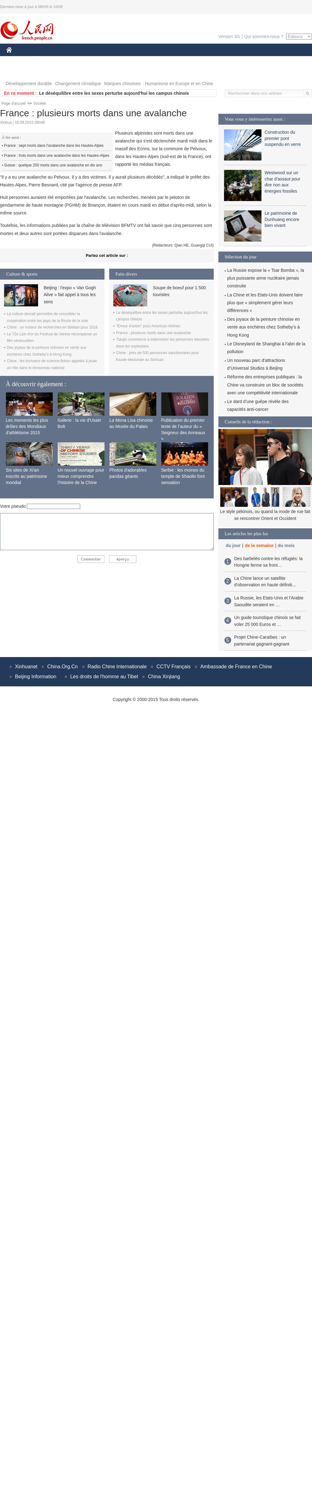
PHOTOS (19, 71)
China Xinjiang (164, 676)
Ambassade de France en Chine (236, 666)
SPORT (246, 58)
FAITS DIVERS (188, 58)
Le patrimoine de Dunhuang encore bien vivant (282, 219)
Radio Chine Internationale (117, 666)
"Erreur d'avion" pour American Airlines (148, 326)
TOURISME (273, 58)
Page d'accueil (14, 103)
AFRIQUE (99, 58)
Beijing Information (35, 676)
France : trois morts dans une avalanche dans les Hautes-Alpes (57, 155)
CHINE (17, 58)
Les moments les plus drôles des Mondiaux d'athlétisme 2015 (27, 426)
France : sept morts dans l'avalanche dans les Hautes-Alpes (54, 145)
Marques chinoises (122, 83)
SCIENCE (126, 58)
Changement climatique (78, 83)
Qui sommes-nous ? (263, 36)
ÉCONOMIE (44, 58)
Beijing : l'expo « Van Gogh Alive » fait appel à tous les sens (70, 294)
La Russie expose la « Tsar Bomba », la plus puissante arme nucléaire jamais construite (265, 278)
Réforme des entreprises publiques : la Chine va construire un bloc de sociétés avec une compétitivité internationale (265, 384)
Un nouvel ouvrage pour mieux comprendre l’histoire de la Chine (81, 476)
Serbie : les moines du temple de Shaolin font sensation (183, 476)
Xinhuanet (26, 666)
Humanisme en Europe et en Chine (179, 83)
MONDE (72, 58)
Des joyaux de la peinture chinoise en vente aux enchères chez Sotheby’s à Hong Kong (263, 327)
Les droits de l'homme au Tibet (104, 676)
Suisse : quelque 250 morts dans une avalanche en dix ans (53, 165)
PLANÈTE (222, 58)
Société (39, 103)
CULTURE (154, 58)
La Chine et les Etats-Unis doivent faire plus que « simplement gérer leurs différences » (265, 302)
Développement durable (29, 83)
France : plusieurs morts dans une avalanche (153, 333)
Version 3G (229, 36)
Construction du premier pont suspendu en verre (283, 138)
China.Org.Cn (62, 666)
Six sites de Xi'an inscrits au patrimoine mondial (26, 476)
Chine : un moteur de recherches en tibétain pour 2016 (52, 327)
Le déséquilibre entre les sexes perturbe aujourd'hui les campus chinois (114, 93)
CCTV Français (173, 666)
